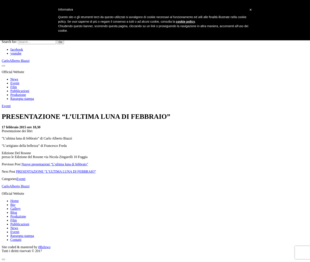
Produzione (18, 95)
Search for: (9, 42)
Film (13, 87)
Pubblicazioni (19, 91)
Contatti (16, 240)
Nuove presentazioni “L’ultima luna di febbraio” (55, 164)
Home (14, 201)
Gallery (15, 208)
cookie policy (185, 21)
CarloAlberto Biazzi (15, 61)
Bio (12, 205)
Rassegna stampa (22, 98)
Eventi (14, 83)
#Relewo (44, 247)
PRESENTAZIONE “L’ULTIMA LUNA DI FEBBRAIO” (56, 171)
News (14, 79)
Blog (13, 212)
